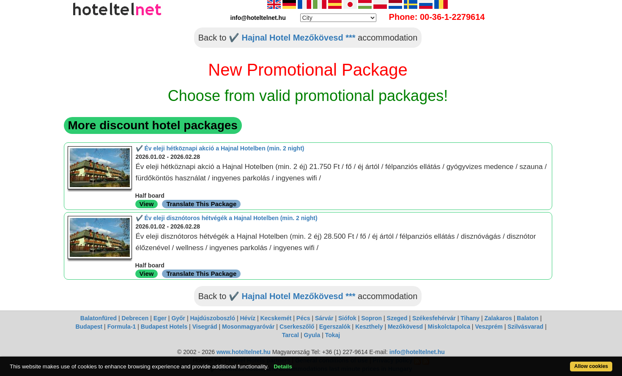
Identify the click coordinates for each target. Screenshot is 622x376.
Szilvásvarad (525, 326)
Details (283, 366)
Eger (160, 318)
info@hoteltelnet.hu (417, 352)
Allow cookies (591, 366)
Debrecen (135, 318)
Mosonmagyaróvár (248, 326)
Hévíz (247, 318)
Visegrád (204, 326)
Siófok (347, 318)
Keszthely (369, 326)
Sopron (371, 318)
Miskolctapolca (449, 326)
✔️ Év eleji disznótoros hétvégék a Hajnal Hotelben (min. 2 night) (227, 218)
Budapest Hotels (164, 326)
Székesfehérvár (434, 318)
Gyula (312, 335)
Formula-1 (121, 326)
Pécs (303, 318)
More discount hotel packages (153, 125)
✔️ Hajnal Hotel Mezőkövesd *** (292, 37)
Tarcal (290, 335)
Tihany (470, 318)
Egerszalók (335, 326)
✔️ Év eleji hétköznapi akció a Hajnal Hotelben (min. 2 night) (220, 148)
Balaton (527, 318)
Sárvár (324, 318)
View (147, 203)
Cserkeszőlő (296, 326)
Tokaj (332, 335)
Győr (178, 318)
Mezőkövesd (405, 326)
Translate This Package (201, 203)
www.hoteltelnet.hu (243, 352)
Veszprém (488, 326)
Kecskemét (275, 318)
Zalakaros (498, 318)
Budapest (88, 326)
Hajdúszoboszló (212, 318)
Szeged (397, 318)
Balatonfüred (98, 318)
